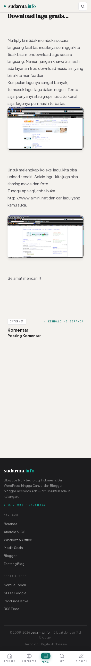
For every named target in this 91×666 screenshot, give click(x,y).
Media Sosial (14, 547)
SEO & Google (15, 593)
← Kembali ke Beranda (63, 321)
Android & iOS (14, 532)
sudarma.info (40, 632)
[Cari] (82, 6)
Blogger (10, 555)
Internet (17, 321)
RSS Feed (11, 609)
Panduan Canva (16, 601)
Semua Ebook (15, 585)
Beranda (10, 524)
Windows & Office (18, 540)
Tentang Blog (14, 564)
